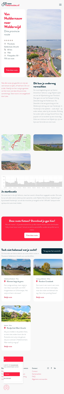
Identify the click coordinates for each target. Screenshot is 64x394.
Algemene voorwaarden (39, 379)
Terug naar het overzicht (52, 251)
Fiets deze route (12, 70)
